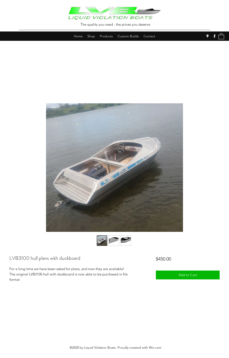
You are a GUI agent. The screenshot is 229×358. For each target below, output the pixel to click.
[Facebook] (214, 36)
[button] (221, 36)
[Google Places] (207, 36)
